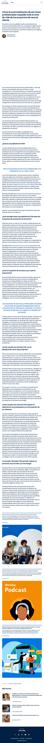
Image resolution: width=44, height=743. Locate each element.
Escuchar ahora (5, 578)
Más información (5, 636)
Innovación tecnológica (16, 683)
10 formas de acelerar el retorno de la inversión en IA (25, 715)
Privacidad (22, 738)
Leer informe (5, 522)
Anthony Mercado (11, 35)
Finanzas (10, 683)
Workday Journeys (17, 387)
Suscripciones (29, 738)
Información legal (14, 738)
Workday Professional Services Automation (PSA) (22, 185)
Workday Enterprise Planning (21, 246)
